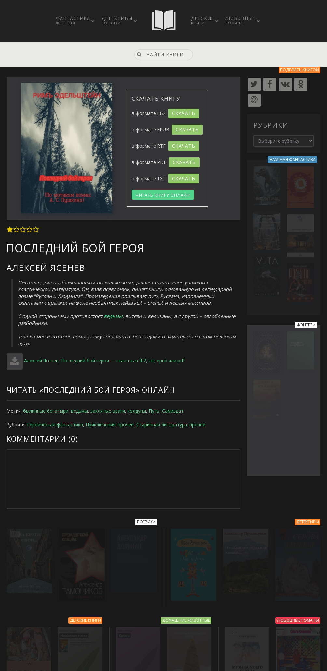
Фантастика (73, 20)
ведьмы (113, 316)
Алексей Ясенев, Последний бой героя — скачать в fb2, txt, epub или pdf (104, 360)
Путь (154, 411)
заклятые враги (107, 411)
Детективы (117, 20)
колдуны (137, 411)
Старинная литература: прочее (170, 424)
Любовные (240, 20)
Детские (202, 20)
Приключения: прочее (110, 424)
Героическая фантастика (55, 424)
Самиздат (173, 411)
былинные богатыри (45, 411)
